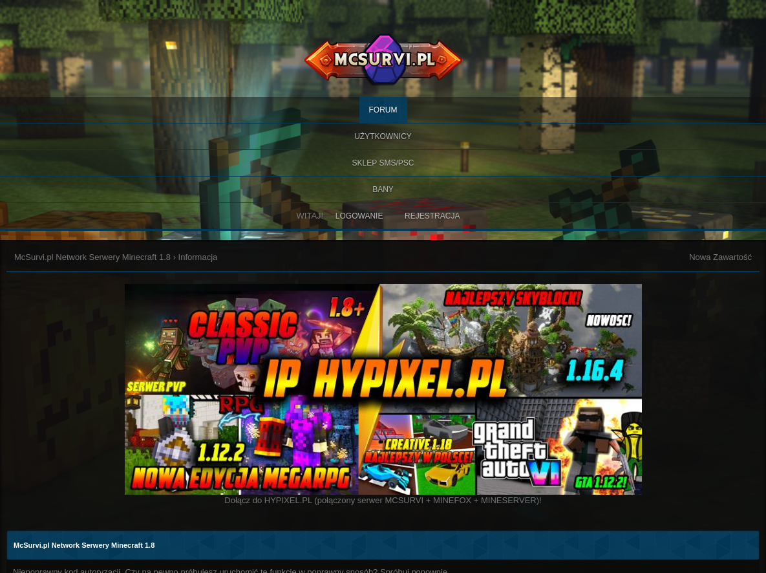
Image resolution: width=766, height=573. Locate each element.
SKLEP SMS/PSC (383, 163)
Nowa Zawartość (720, 257)
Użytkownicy (383, 136)
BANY (383, 189)
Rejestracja (432, 216)
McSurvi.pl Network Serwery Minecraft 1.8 (92, 257)
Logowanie (359, 216)
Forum (383, 109)
